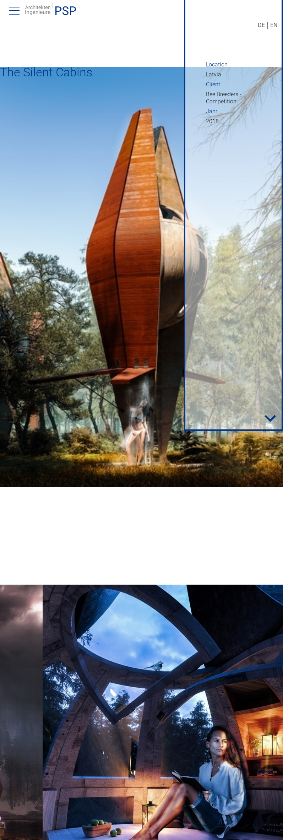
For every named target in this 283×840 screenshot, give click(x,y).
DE (261, 25)
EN (273, 25)
